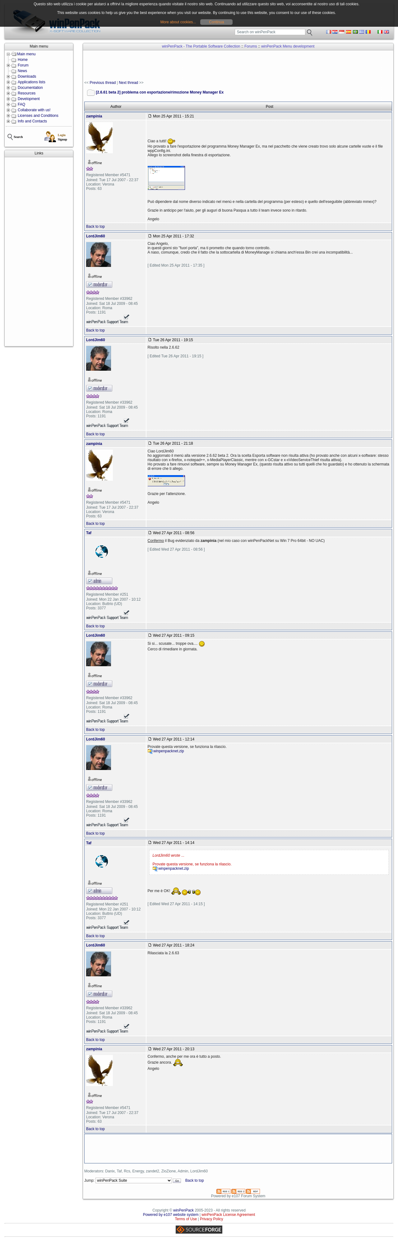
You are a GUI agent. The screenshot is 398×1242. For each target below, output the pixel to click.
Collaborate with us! (34, 110)
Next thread (128, 82)
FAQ (21, 104)
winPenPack (183, 1210)
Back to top (95, 226)
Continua (216, 22)
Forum (23, 65)
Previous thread (103, 82)
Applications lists (31, 82)
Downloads (27, 76)
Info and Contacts (32, 121)
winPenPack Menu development (287, 46)
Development (29, 99)
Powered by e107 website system (171, 1214)
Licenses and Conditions (38, 115)
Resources (26, 93)
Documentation (30, 87)
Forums (250, 46)
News (22, 71)
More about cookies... (178, 22)
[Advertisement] (39, 251)
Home (23, 59)
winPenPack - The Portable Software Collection (201, 46)
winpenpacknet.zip (168, 751)
